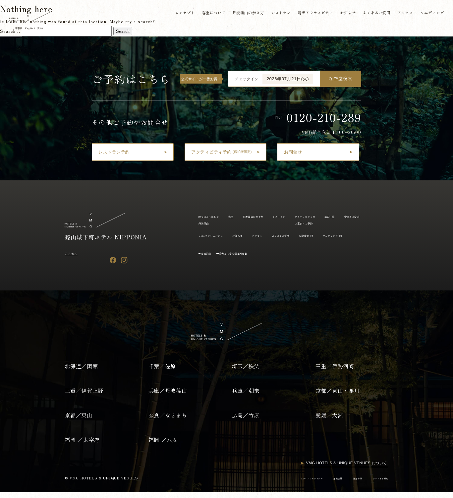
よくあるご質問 (374, 13)
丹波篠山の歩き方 (244, 13)
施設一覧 (377, 216)
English (45, 28)
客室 (244, 216)
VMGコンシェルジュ (251, 235)
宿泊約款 (210, 265)
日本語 (22, 28)
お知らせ (345, 13)
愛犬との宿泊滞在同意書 (249, 265)
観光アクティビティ (312, 13)
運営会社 (319, 483)
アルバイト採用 (375, 483)
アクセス (403, 13)
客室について (209, 13)
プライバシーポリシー (282, 483)
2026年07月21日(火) (288, 78)
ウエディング (430, 13)
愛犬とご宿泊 (210, 235)
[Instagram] (124, 260)
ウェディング (210, 247)
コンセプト (181, 13)
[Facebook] (113, 260)
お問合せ (375, 235)
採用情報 (344, 483)
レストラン (277, 13)
